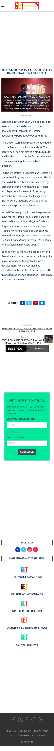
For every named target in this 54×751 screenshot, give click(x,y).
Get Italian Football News (27, 610)
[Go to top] (27, 741)
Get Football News (27, 644)
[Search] (51, 6)
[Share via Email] (42, 303)
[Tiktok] (40, 719)
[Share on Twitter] (29, 303)
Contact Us (24, 730)
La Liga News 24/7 (38, 348)
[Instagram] (27, 719)
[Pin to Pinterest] (35, 303)
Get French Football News (27, 576)
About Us (11, 730)
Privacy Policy (41, 730)
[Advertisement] (27, 37)
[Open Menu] (2, 5)
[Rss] (33, 719)
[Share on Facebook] (22, 303)
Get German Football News (27, 593)
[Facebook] (14, 719)
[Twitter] (20, 719)
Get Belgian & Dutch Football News (27, 627)
